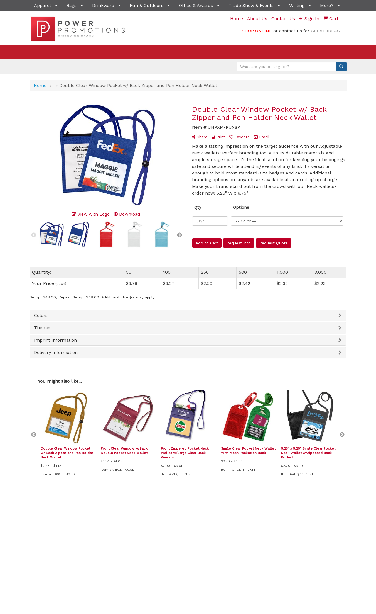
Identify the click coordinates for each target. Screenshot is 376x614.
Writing (296, 5)
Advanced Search (153, 515)
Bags (72, 5)
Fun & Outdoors (146, 5)
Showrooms (148, 523)
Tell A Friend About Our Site (59, 547)
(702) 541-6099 (331, 582)
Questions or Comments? (57, 541)
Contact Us (39, 531)
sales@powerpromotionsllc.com (312, 588)
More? (326, 5)
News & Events (97, 515)
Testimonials (203, 523)
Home (35, 515)
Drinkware (103, 5)
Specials (91, 523)
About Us (38, 523)
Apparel (42, 5)
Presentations (204, 515)
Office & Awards (196, 5)
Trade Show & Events (251, 5)
